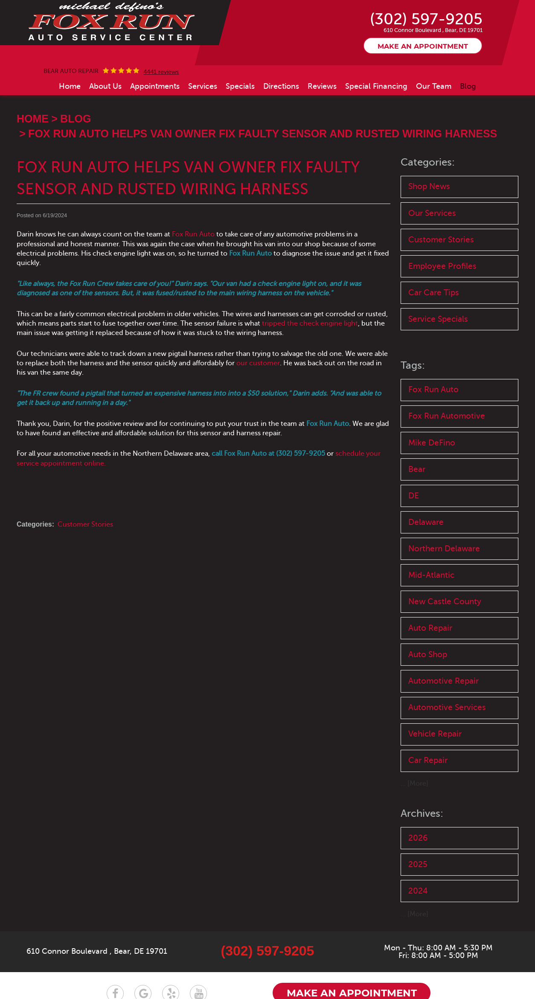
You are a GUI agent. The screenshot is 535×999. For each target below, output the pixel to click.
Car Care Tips (433, 292)
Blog (468, 86)
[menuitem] (70, 86)
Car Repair (428, 760)
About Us (105, 86)
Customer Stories (85, 524)
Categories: (428, 162)
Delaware (426, 522)
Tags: (413, 365)
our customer (258, 363)
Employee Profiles (442, 266)
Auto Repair (430, 627)
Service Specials (438, 319)
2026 (417, 837)
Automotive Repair (443, 680)
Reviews (322, 86)
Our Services (432, 213)
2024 (418, 890)
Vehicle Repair (435, 733)
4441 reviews (161, 72)
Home (70, 86)
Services (202, 86)
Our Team (433, 86)
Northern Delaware (444, 548)
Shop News (429, 186)
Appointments (155, 86)
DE (413, 495)
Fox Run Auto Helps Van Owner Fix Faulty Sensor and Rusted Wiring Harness (262, 134)
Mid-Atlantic (431, 575)
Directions (281, 86)
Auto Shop (427, 654)
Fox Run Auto (194, 234)
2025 (417, 864)
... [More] (414, 783)
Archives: (422, 813)
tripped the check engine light (310, 323)
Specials (240, 86)
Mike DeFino (431, 442)
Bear (416, 469)
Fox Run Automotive (446, 415)
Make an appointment (423, 46)
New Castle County (444, 601)
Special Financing (376, 86)
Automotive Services (447, 707)
